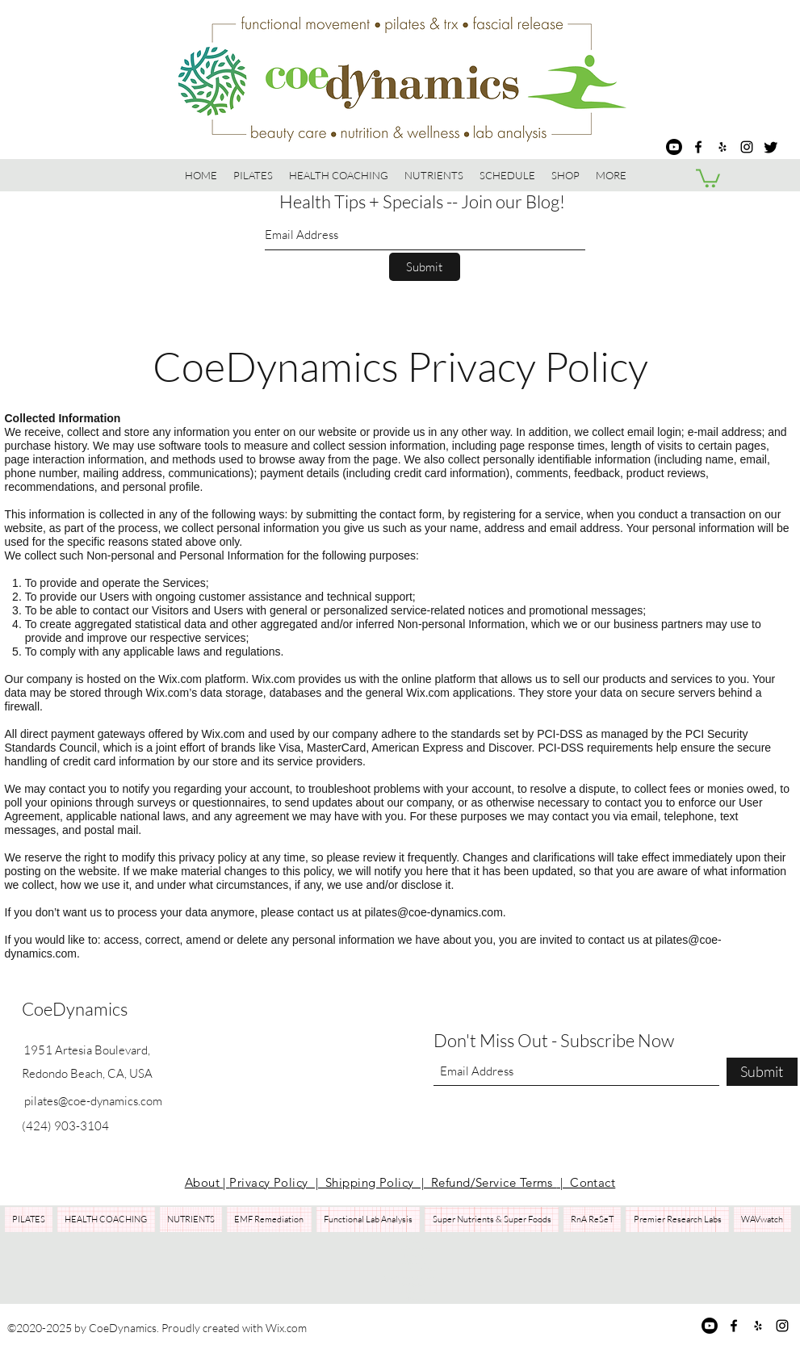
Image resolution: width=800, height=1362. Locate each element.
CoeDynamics (75, 1009)
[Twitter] (771, 147)
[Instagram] (747, 147)
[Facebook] (698, 147)
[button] (565, 175)
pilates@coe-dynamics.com (433, 912)
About (204, 1182)
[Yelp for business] (722, 147)
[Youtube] (674, 147)
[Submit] (424, 267)
